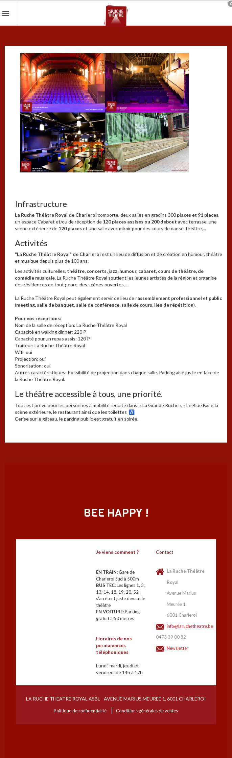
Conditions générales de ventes (147, 710)
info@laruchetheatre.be (186, 626)
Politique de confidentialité (80, 710)
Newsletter (177, 648)
